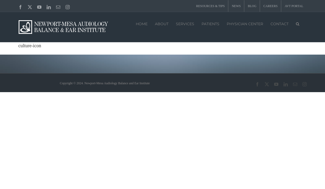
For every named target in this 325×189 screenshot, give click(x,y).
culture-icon (29, 45)
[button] (297, 23)
